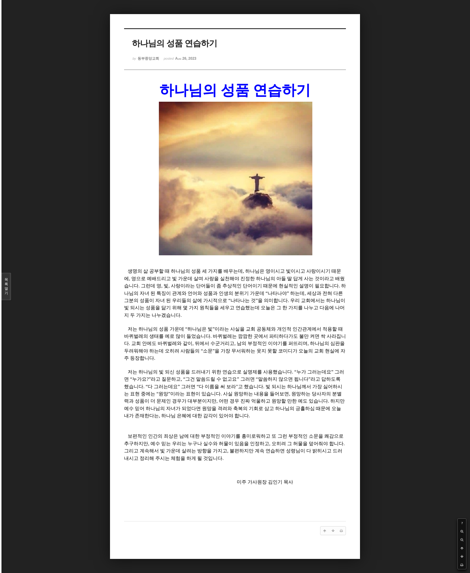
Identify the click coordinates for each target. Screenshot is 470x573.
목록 (6, 287)
